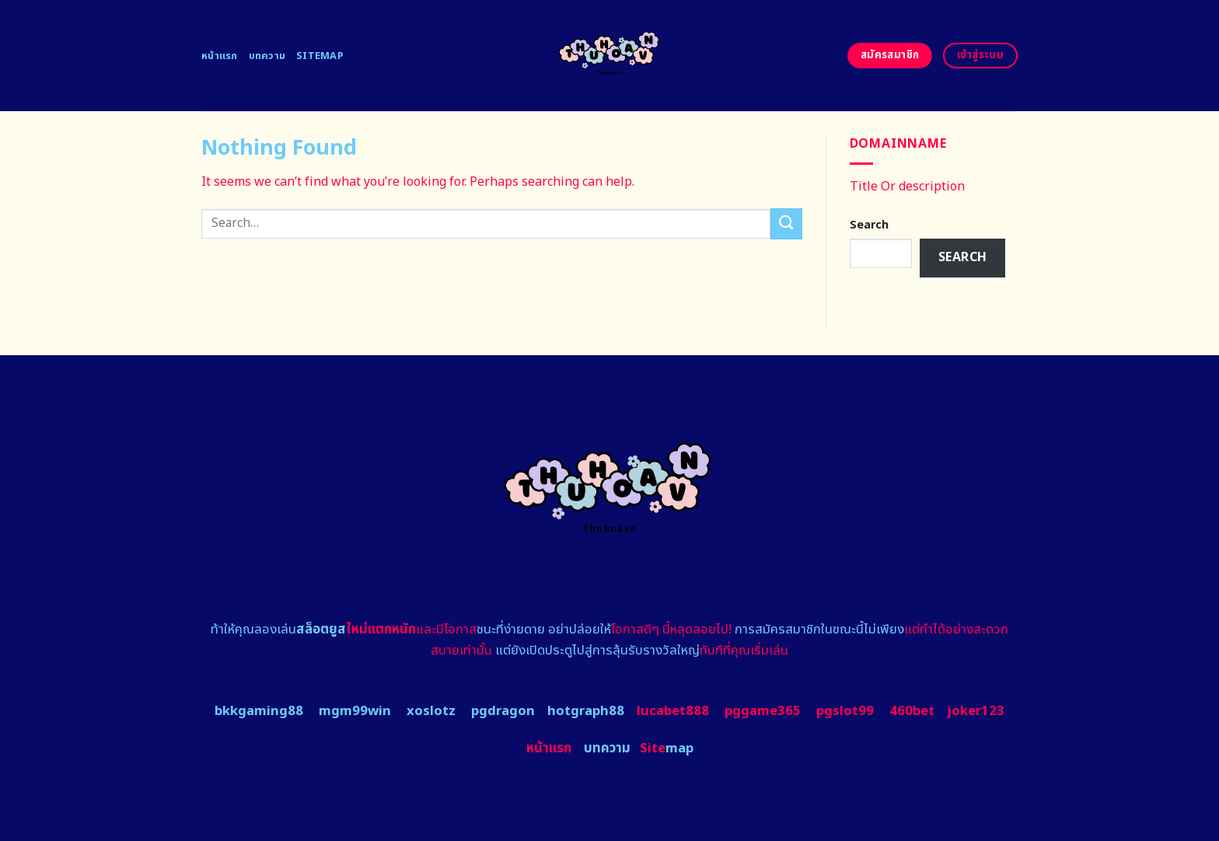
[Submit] (786, 223)
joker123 (975, 711)
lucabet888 (673, 711)
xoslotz (431, 711)
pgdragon (503, 711)
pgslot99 (845, 711)
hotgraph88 (585, 711)
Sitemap (320, 56)
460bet (911, 711)
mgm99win (355, 711)
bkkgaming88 (259, 711)
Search (869, 225)
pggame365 (763, 711)
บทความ (267, 56)
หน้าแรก (219, 56)
